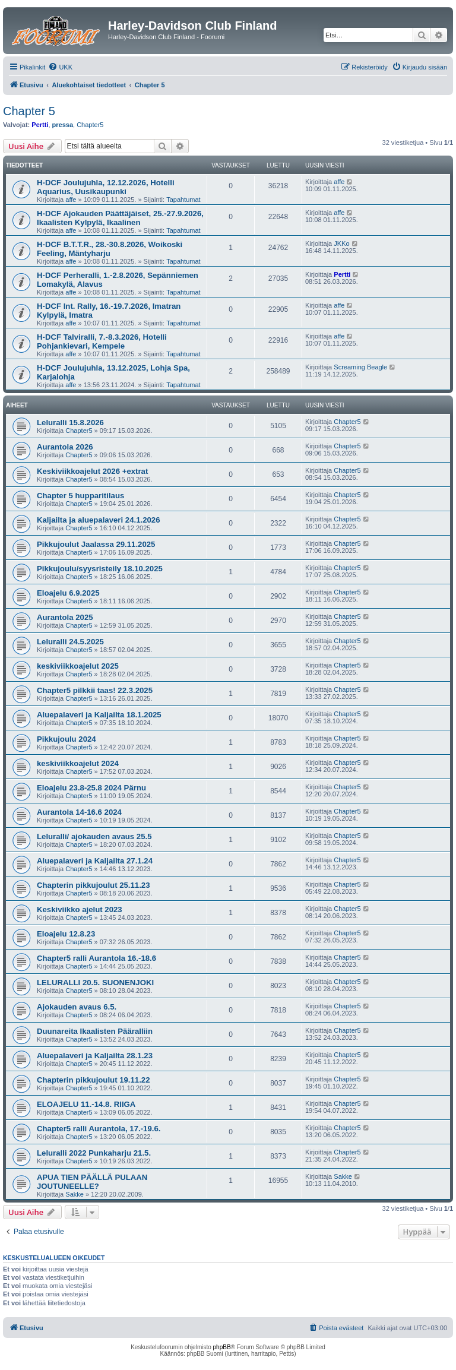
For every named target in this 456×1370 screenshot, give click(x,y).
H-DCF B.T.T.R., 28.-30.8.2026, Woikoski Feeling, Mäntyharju (109, 249)
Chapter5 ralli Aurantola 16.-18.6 (96, 958)
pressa (62, 124)
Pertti (39, 124)
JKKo (341, 243)
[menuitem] (60, 67)
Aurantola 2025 (65, 617)
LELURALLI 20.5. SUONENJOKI (95, 982)
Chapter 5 (29, 111)
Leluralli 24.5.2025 (70, 641)
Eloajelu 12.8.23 (66, 933)
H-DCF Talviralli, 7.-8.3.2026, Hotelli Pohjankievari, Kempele (102, 341)
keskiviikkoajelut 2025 (78, 666)
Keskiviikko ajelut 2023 (79, 909)
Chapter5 (90, 124)
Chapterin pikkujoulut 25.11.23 (93, 885)
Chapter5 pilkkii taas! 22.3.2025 (95, 690)
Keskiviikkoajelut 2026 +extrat (92, 471)
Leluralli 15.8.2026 (70, 422)
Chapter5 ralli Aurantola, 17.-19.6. (98, 1128)
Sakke (74, 1194)
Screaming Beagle (360, 367)
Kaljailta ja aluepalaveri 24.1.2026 (98, 519)
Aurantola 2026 (65, 446)
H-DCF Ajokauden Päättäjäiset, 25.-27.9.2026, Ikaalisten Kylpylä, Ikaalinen (120, 218)
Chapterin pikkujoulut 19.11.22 (93, 1079)
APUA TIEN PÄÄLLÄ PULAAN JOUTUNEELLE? (92, 1182)
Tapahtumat (183, 199)
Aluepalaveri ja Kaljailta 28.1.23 (95, 1055)
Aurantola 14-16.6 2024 (79, 812)
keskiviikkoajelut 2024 (78, 763)
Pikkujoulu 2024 (66, 739)
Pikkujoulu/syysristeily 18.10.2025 (100, 568)
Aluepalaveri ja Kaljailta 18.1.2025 (99, 714)
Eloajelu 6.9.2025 (68, 593)
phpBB (222, 1347)
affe (70, 199)
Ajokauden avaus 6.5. (76, 1006)
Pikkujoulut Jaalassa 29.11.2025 (96, 544)
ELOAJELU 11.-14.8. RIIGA (86, 1104)
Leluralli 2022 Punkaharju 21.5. (94, 1152)
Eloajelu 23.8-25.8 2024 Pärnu (91, 787)
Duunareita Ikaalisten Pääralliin (95, 1031)
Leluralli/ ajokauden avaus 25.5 (94, 836)
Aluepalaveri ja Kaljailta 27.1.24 (95, 860)
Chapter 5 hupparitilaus (80, 495)
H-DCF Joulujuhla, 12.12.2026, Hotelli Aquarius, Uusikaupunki (106, 187)
